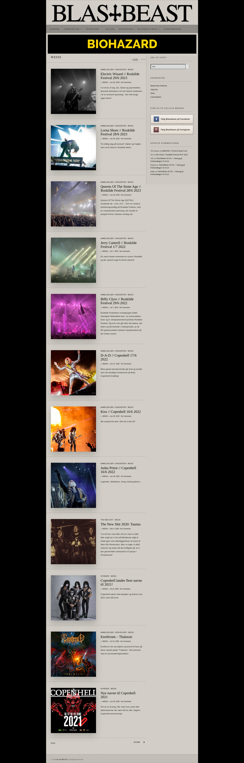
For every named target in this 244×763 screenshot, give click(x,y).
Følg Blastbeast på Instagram (172, 129)
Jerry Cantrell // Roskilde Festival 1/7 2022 (119, 245)
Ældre (137, 742)
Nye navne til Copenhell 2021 (118, 695)
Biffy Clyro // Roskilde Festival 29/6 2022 (117, 301)
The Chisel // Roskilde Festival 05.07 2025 (172, 155)
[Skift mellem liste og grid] (138, 59)
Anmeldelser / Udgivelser (114, 632)
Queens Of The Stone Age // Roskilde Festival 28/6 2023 (121, 188)
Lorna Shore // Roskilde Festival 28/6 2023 (118, 132)
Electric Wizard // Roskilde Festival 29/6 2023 (120, 76)
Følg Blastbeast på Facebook (172, 119)
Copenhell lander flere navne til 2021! (121, 582)
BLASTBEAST (62, 759)
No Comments (126, 82)
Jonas (152, 171)
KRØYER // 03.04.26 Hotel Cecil (174, 151)
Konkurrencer (172, 29)
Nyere (53, 743)
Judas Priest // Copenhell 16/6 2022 (118, 470)
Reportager (126, 29)
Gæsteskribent (155, 97)
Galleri (110, 29)
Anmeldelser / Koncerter (113, 69)
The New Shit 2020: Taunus (121, 524)
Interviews (92, 29)
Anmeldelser (72, 29)
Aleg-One (154, 89)
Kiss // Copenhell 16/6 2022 (121, 412)
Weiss (130, 69)
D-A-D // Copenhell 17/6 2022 (119, 357)
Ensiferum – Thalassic (117, 637)
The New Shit (107, 520)
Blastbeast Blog (147, 29)
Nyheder (54, 29)
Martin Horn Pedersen (158, 86)
